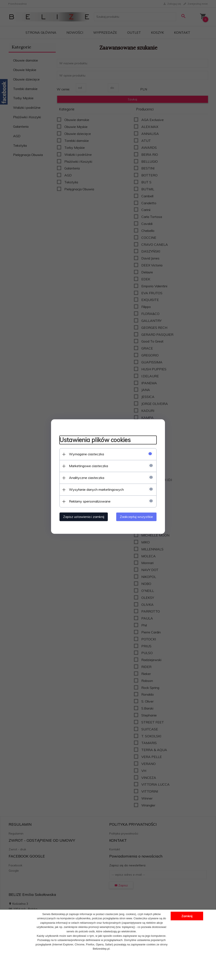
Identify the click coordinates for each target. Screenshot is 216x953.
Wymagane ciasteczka (86, 454)
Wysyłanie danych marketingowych (96, 489)
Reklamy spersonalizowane (90, 501)
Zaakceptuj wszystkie (136, 517)
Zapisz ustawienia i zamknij (83, 517)
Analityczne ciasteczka (86, 478)
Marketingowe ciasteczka (88, 466)
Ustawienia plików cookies (95, 440)
